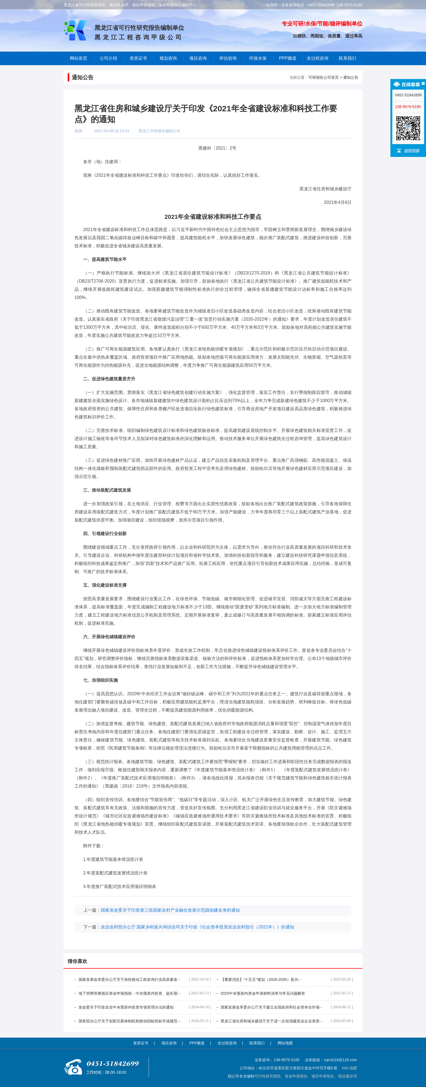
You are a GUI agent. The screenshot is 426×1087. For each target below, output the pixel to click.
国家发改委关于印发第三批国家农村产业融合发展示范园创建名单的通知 (170, 910)
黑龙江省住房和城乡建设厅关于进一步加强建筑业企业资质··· (287, 1021)
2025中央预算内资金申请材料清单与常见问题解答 (287, 993)
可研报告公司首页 (323, 77)
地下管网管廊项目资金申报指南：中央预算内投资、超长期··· (145, 993)
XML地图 (349, 1068)
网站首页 (78, 58)
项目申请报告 (322, 1076)
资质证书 (140, 1043)
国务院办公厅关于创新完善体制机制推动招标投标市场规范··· (145, 1021)
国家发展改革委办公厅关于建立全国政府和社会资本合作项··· (287, 1007)
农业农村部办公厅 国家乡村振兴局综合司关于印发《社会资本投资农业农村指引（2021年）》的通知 (197, 927)
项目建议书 (347, 1076)
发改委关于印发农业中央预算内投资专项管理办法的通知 (145, 1007)
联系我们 (347, 58)
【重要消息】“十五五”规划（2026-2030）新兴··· (287, 979)
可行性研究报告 (267, 1076)
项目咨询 (198, 58)
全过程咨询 (317, 58)
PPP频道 (287, 58)
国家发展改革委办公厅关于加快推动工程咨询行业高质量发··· (145, 979)
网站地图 (285, 1043)
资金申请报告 (296, 1076)
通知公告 (350, 77)
